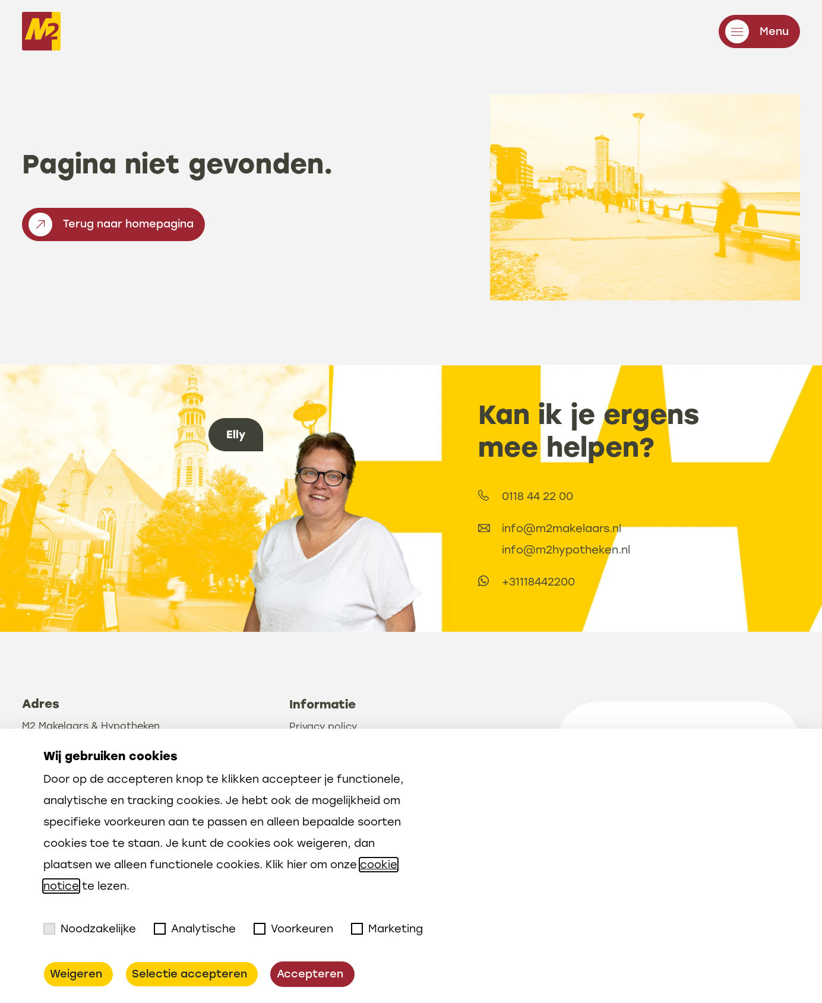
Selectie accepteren (189, 973)
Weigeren (76, 973)
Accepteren (310, 973)
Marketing (387, 928)
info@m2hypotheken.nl (621, 549)
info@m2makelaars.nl (616, 528)
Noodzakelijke (89, 928)
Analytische (195, 928)
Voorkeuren (293, 928)
